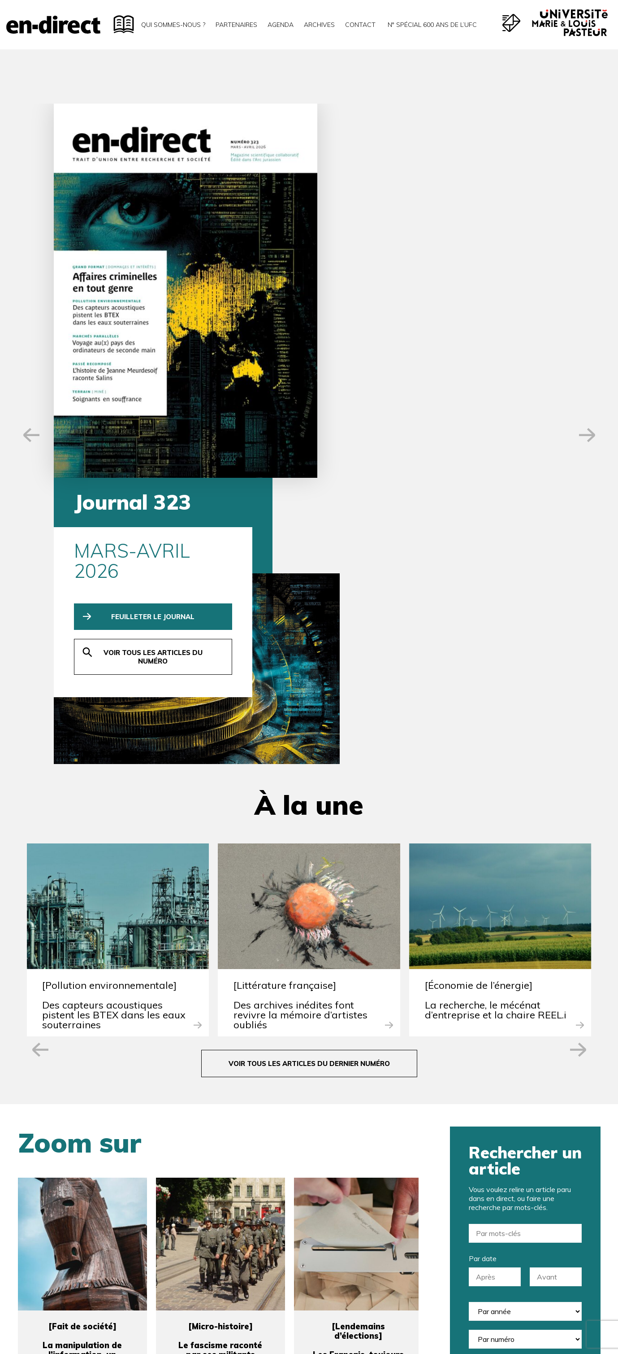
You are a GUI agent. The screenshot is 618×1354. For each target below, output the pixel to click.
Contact (360, 25)
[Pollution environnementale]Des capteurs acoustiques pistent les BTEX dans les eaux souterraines (114, 664)
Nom (195, 1122)
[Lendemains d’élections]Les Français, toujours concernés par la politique (358, 1008)
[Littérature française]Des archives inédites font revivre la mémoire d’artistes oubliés (300, 664)
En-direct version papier (235, 1246)
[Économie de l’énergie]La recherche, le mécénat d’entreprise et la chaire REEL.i (495, 659)
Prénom (381, 1122)
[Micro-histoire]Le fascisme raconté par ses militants (220, 999)
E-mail (198, 1170)
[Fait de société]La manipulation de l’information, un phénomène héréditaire (82, 1003)
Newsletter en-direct (230, 1232)
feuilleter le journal (377, 242)
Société (378, 1170)
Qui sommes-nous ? (173, 25)
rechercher (525, 1031)
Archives (319, 25)
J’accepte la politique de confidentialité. (258, 1288)
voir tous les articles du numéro (377, 282)
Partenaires (236, 25)
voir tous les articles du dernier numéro (309, 722)
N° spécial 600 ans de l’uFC (431, 25)
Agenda (281, 25)
